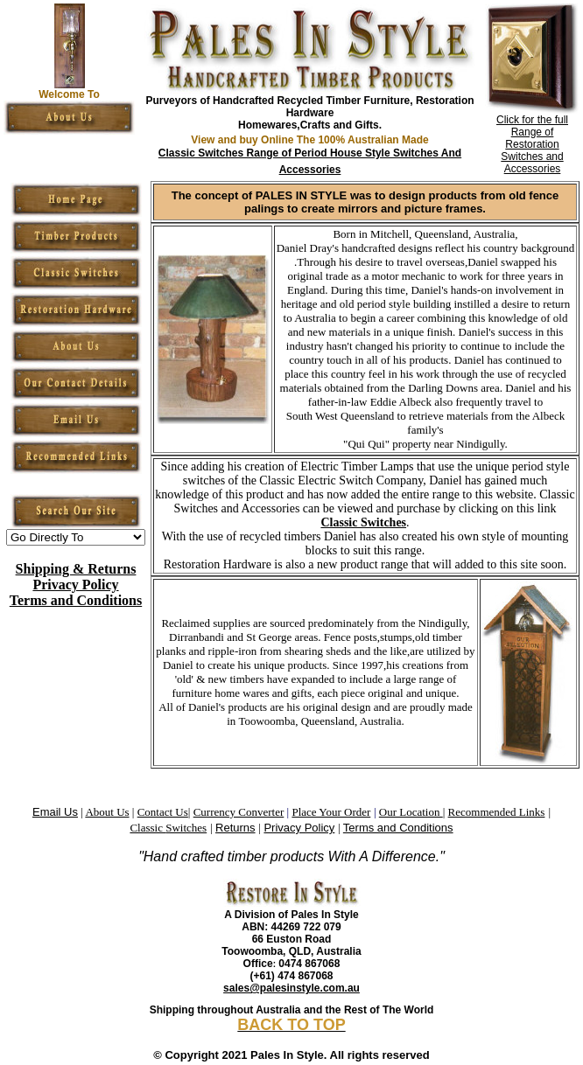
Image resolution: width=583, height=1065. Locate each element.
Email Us (55, 811)
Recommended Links (496, 811)
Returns (235, 827)
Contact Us (162, 811)
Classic (147, 827)
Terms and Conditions (76, 600)
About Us (107, 811)
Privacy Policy (75, 584)
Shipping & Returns (76, 568)
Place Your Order (331, 811)
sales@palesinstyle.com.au (291, 988)
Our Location (411, 811)
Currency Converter (238, 811)
